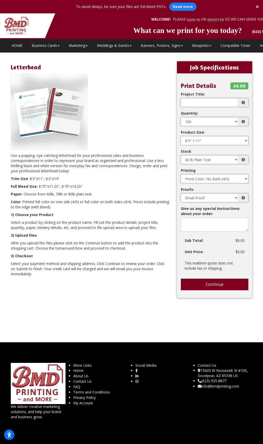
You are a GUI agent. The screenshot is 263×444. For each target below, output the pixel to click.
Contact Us (82, 381)
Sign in (193, 19)
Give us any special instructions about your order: (210, 211)
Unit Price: (194, 251)
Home (78, 370)
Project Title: (193, 94)
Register (215, 19)
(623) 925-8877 (212, 380)
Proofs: (187, 189)
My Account (83, 402)
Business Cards (46, 45)
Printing (188, 170)
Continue (214, 284)
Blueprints (201, 45)
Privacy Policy (84, 397)
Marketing (78, 45)
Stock (186, 151)
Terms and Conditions (91, 392)
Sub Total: (194, 240)
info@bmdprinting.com (218, 386)
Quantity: (189, 113)
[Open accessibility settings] (9, 435)
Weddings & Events (114, 45)
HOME (17, 45)
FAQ (76, 386)
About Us (81, 375)
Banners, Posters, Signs (162, 45)
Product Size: (193, 132)
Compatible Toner (235, 45)
